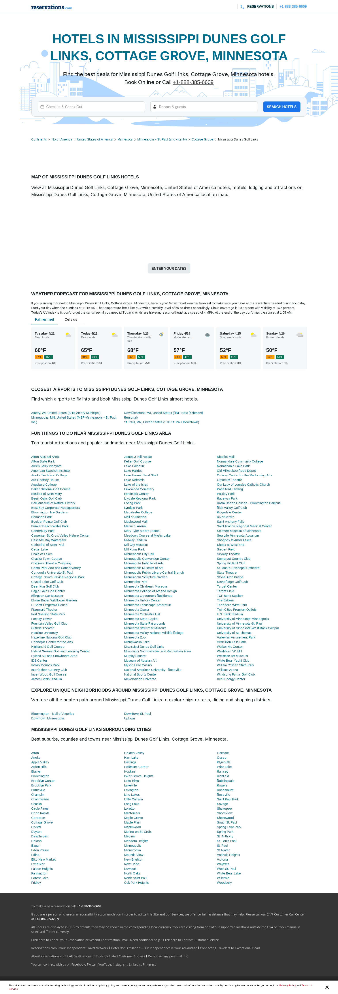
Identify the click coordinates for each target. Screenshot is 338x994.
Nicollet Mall (225, 457)
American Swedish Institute (50, 470)
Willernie (223, 878)
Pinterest (149, 964)
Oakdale (223, 753)
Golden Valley (134, 753)
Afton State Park (43, 461)
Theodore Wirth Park (232, 605)
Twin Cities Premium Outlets (237, 609)
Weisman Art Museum (232, 656)
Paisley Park (226, 494)
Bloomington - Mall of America (52, 713)
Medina (129, 836)
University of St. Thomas (234, 633)
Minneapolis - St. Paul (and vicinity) (162, 139)
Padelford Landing (230, 489)
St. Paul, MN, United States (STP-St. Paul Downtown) (161, 422)
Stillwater (223, 850)
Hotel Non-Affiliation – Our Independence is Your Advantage (154, 948)
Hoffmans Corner (136, 767)
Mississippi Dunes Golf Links (144, 646)
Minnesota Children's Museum (145, 586)
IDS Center (39, 660)
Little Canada (133, 799)
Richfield (223, 776)
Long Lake (131, 804)
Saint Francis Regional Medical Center (244, 526)
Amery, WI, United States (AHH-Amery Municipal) (66, 413)
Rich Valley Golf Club (232, 507)
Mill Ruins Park (134, 549)
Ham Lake (131, 757)
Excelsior (38, 864)
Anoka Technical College (49, 475)
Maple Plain (132, 822)
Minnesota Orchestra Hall (142, 614)
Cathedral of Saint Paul (47, 545)
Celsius (71, 319)
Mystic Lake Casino (138, 665)
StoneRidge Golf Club (232, 582)
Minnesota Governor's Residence (148, 595)
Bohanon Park (41, 517)
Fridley (36, 882)
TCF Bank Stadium (230, 595)
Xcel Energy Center (231, 679)
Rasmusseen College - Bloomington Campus (248, 503)
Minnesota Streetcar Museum (145, 628)
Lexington (131, 790)
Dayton (36, 831)
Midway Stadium (135, 540)
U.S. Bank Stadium (230, 614)
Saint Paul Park (228, 799)
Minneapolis (132, 845)
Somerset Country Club (233, 558)
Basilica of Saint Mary (46, 494)
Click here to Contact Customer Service (191, 940)
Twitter (92, 964)
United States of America (95, 139)
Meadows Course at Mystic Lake (147, 535)
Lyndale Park (133, 507)
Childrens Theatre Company (51, 563)
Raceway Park (227, 498)
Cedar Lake (39, 549)
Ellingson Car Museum (47, 595)
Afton (35, 753)
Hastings (130, 762)
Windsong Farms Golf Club (236, 674)
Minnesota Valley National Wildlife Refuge (153, 633)
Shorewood (225, 818)
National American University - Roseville (152, 670)
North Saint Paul (135, 878)
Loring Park (132, 503)
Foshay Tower (41, 619)
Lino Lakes (132, 794)
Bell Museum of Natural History (53, 503)
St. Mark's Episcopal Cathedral (238, 568)
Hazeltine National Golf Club (51, 637)
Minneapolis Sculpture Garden (145, 577)
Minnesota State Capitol (141, 619)
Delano (36, 841)
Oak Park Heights (136, 882)
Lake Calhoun (134, 466)
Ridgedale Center (229, 512)
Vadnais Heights (228, 855)
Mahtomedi (132, 813)
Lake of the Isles (136, 484)
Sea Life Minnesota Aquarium (238, 535)
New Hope (131, 864)
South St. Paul (227, 822)
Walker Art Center (230, 646)
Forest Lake (40, 878)
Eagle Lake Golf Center (48, 591)
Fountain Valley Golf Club (49, 623)
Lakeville (130, 785)
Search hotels (282, 107)
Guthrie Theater (42, 628)
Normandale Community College (240, 461)
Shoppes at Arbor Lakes (234, 540)
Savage (222, 804)
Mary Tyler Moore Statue (142, 531)
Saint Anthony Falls (230, 521)
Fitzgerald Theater (44, 609)
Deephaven (39, 836)
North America (62, 139)
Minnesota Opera (136, 609)
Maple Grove (133, 818)
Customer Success (132, 956)
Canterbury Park (43, 531)
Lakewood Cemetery (139, 489)
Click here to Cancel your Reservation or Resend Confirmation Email (79, 940)
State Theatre (227, 572)
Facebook (78, 964)
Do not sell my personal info (168, 956)
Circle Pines (40, 808)
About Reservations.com (48, 956)
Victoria (222, 859)
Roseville (223, 794)
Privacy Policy (287, 985)
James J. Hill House (138, 457)
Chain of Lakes (42, 554)
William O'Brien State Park (235, 665)
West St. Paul (226, 868)
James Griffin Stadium (46, 679)
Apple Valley (40, 762)
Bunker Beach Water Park (50, 526)
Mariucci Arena (135, 526)
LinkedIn (135, 964)
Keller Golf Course (137, 461)
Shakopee (224, 808)
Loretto (129, 808)
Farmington (39, 873)
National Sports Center (140, 674)
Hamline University (44, 633)
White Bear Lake (229, 873)
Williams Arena (227, 670)
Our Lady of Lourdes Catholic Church (243, 484)
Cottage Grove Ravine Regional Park (58, 577)
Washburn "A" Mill (229, 651)
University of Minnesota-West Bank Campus (248, 628)
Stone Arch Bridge (230, 577)
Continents (39, 139)
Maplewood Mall (135, 521)
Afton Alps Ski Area (45, 457)
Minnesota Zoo (135, 637)
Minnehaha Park (135, 582)
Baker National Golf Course (51, 489)
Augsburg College (44, 484)
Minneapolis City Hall (139, 554)
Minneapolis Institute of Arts (143, 563)
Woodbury (224, 882)
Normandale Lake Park (233, 466)
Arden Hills (39, 767)
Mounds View (133, 855)
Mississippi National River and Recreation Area (157, 651)
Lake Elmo (131, 780)
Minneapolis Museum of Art (143, 568)
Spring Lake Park (229, 827)
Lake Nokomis (134, 480)
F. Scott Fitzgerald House (49, 605)
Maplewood (132, 827)
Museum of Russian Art (140, 660)
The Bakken (225, 600)
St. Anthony (225, 836)
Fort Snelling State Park (48, 614)
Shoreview (224, 813)
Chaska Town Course (46, 558)
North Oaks (132, 873)
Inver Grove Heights (138, 776)
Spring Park (225, 831)
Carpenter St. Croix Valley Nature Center (60, 535)
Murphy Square (135, 656)
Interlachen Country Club (49, 670)
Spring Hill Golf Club (231, 563)
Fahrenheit (44, 319)
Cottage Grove (202, 139)
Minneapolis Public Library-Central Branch (154, 572)
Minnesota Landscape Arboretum (148, 605)
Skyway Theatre (228, 554)
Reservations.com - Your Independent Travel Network (69, 948)
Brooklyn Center (43, 780)
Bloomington (40, 776)
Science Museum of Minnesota (239, 531)
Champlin (37, 794)
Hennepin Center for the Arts (52, 642)
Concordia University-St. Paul (52, 572)
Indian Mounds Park (45, 665)
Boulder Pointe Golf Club (49, 521)
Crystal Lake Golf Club (47, 582)
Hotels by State (105, 956)
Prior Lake (224, 767)
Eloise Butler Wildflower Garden (54, 600)
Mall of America (135, 517)
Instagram (120, 964)
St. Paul (222, 845)
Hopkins (130, 771)
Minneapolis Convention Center (147, 558)
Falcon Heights (42, 868)
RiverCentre (225, 517)
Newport (130, 868)
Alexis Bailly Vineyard (46, 466)
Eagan (35, 845)
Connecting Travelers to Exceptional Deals (230, 948)
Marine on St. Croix (137, 831)
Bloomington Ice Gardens (49, 512)
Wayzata (223, 864)
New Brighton (133, 859)
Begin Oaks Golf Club (46, 498)
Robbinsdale (225, 780)
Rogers (222, 785)
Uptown (129, 718)
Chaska (36, 804)
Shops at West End (230, 545)
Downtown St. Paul (137, 713)
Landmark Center (136, 494)
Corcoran (38, 818)
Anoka (35, 757)
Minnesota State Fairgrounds (144, 623)
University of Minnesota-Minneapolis (243, 619)
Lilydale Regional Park (140, 498)
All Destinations (80, 956)
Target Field (225, 591)
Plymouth (223, 762)
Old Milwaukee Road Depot (236, 470)
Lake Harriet (133, 470)
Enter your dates (168, 268)
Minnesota (124, 139)
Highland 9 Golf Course (47, 646)
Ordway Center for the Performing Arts (244, 475)
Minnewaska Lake (137, 642)
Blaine (35, 771)
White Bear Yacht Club (233, 660)
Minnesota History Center (142, 600)
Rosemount (225, 790)
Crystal (36, 827)
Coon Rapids (40, 813)
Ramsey (222, 771)
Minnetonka (132, 850)
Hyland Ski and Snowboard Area (54, 656)
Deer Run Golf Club (45, 586)
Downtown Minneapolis (47, 718)
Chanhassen (40, 799)
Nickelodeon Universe (140, 679)
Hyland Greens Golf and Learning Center (60, 651)
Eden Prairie (40, 850)
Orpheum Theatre (229, 480)
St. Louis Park (226, 841)
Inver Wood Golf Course (49, 674)
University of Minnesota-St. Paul (239, 623)
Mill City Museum (136, 545)
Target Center (227, 586)
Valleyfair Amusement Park (236, 637)
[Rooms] (204, 106)
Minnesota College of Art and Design (150, 591)
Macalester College (138, 512)
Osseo (222, 757)
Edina (35, 855)
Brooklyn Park (41, 785)
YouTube (104, 964)
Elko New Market (43, 859)
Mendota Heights (136, 841)
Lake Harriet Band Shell (141, 475)
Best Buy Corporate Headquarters (55, 507)
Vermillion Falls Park (231, 642)
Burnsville (38, 790)
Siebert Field (226, 549)
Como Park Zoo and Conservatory (56, 568)
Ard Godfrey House (45, 480)
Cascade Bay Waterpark (48, 540)
